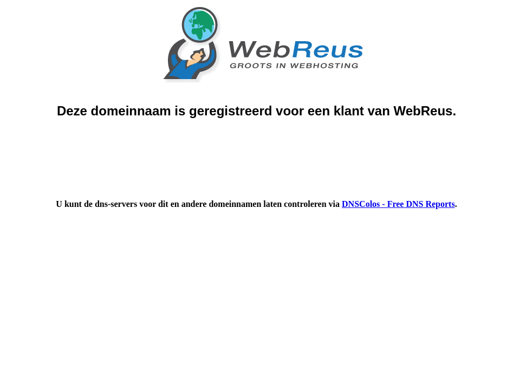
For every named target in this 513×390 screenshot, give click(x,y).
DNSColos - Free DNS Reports (398, 204)
